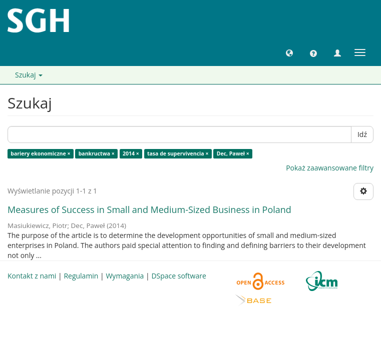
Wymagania (125, 275)
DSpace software (178, 275)
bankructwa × (97, 153)
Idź (362, 134)
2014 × (131, 153)
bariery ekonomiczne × (40, 153)
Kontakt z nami (32, 275)
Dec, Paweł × (233, 153)
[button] (289, 52)
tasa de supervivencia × (177, 153)
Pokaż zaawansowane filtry (329, 167)
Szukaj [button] (29, 75)
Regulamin (81, 275)
